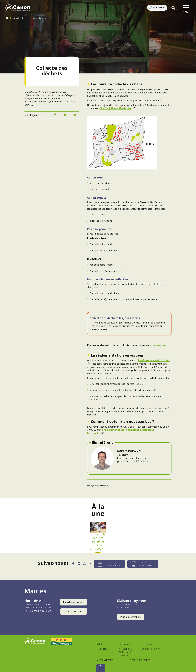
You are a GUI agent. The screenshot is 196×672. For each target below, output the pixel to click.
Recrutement (125, 643)
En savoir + (98, 552)
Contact (100, 643)
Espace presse (149, 643)
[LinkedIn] (64, 115)
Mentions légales (105, 659)
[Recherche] (173, 8)
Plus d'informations (73, 602)
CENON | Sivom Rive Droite (115, 108)
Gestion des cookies (140, 659)
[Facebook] (55, 115)
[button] (186, 8)
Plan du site (102, 648)
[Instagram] (78, 564)
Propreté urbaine (41, 18)
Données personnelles (153, 648)
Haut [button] (101, 668)
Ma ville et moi (20, 18)
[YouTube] (85, 564)
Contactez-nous (73, 611)
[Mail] (74, 115)
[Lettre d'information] (111, 564)
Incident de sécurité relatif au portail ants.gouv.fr (98, 541)
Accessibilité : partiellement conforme (125, 651)
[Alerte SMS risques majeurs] (144, 564)
